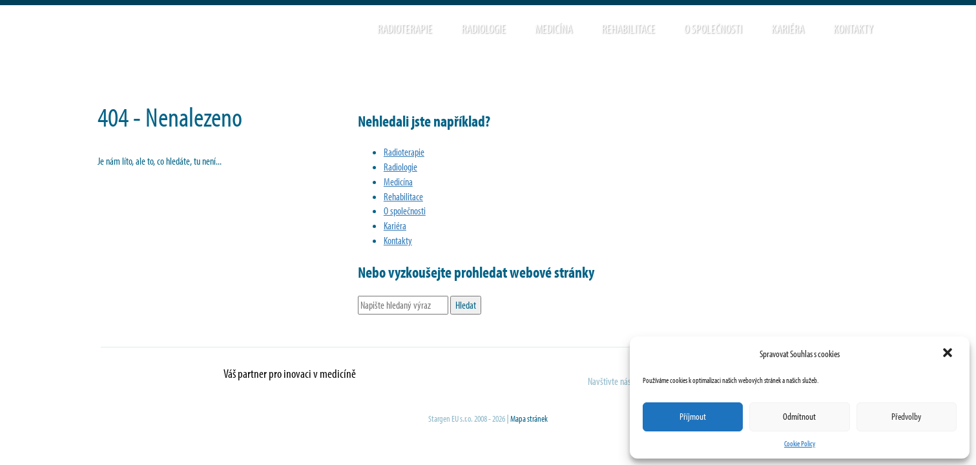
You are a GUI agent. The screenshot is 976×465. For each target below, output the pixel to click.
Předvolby (906, 416)
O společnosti (713, 28)
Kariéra (787, 28)
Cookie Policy (799, 443)
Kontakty (853, 28)
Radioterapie (404, 28)
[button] (949, 354)
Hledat (898, 28)
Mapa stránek (529, 418)
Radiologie (483, 28)
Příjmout (693, 416)
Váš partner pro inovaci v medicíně (289, 373)
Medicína (553, 28)
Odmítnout (799, 416)
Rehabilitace (628, 28)
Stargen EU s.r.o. (243, 32)
